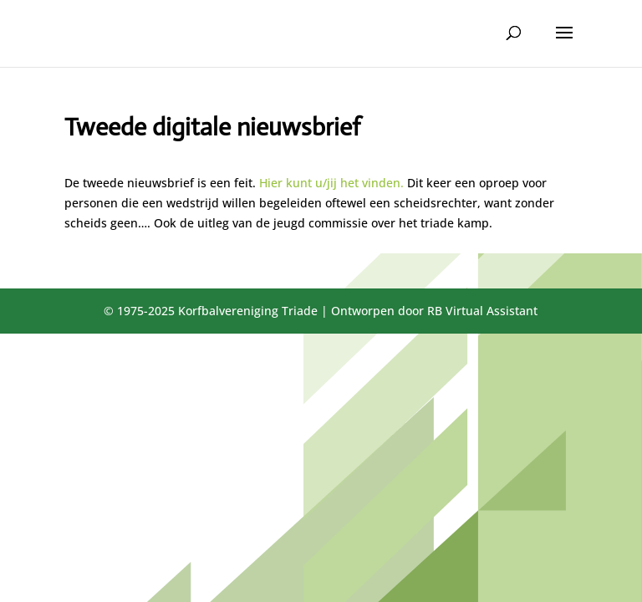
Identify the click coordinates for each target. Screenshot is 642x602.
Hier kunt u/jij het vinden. (331, 183)
